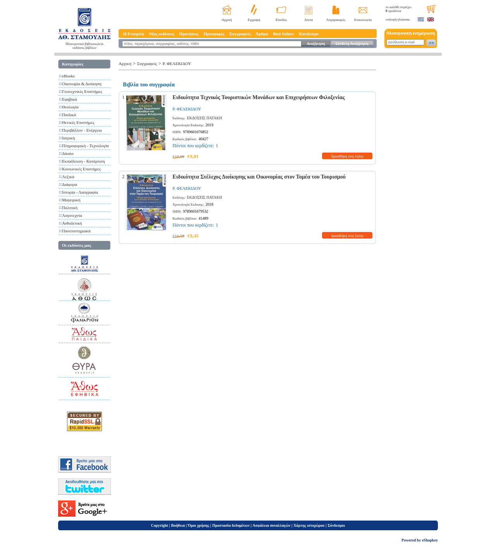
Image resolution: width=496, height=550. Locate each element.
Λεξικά (68, 176)
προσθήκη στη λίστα (347, 156)
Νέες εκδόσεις (161, 33)
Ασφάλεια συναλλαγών (271, 525)
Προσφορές (213, 33)
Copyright (159, 525)
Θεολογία (70, 107)
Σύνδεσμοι (336, 525)
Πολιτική (70, 207)
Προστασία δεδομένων (231, 525)
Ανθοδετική (72, 223)
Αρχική (227, 20)
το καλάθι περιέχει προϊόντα (399, 9)
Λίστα (308, 20)
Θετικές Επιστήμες (78, 122)
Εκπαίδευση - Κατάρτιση (83, 161)
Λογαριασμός (335, 20)
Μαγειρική (71, 200)
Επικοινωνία (363, 20)
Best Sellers (283, 33)
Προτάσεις (189, 33)
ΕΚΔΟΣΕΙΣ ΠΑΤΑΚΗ (204, 118)
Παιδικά (69, 114)
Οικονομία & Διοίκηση (82, 83)
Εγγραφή (254, 20)
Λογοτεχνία (72, 215)
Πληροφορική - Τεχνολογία (85, 145)
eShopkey (430, 540)
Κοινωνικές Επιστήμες (81, 169)
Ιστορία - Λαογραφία (80, 192)
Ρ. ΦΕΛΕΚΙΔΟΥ (177, 63)
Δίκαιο (68, 153)
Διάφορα (69, 184)
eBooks (68, 76)
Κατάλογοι (309, 33)
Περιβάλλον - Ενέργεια (82, 130)
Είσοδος (281, 20)
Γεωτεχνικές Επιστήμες (82, 91)
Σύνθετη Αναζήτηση (351, 43)
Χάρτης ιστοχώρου (308, 525)
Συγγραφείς (240, 33)
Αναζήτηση (316, 43)
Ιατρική (68, 138)
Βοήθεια (178, 525)
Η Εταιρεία (133, 33)
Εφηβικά (69, 99)
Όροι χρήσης (198, 525)
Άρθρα (262, 33)
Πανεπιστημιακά (76, 231)
